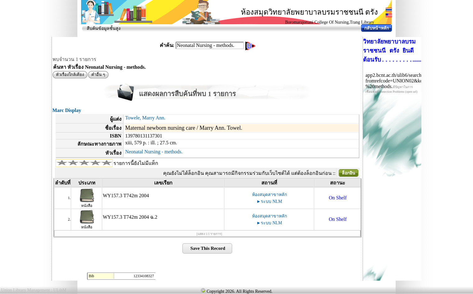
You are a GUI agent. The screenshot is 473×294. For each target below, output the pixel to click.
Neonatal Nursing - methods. (154, 151)
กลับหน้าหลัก (376, 28)
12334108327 (143, 276)
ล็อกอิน (348, 173)
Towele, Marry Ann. (145, 117)
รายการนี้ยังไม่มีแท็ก (135, 163)
